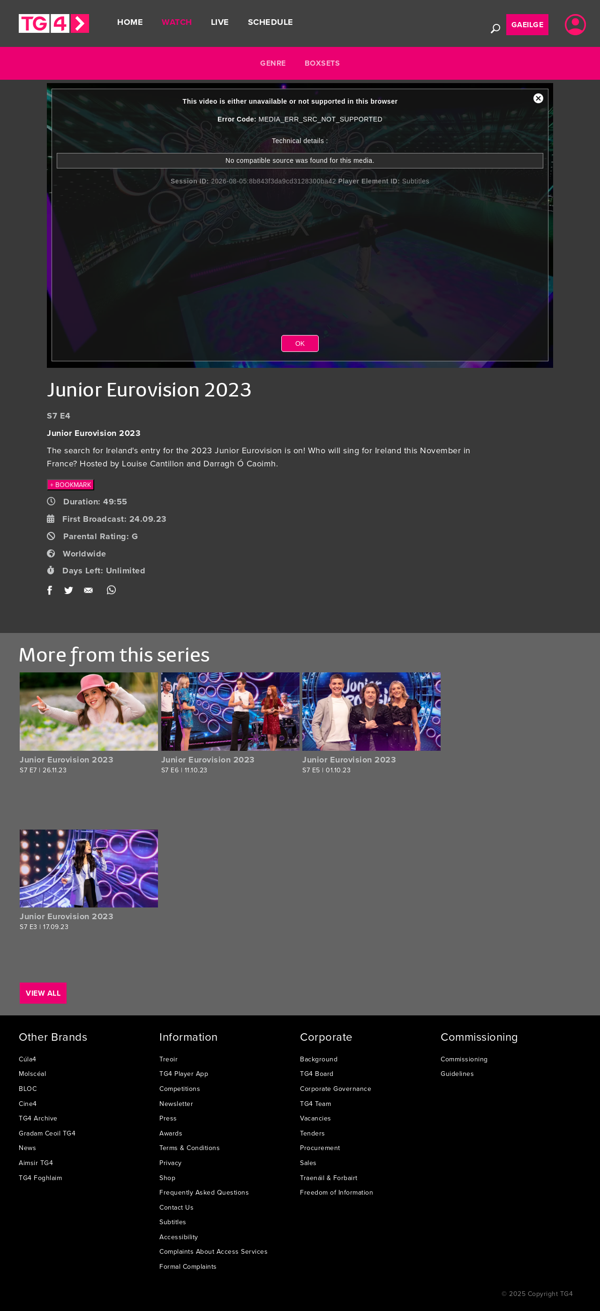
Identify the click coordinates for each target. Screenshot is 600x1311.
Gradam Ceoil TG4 (47, 1133)
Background (319, 1059)
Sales (308, 1162)
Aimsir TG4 (36, 1162)
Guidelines (457, 1073)
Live (220, 22)
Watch (177, 22)
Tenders (312, 1133)
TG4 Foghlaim (40, 1177)
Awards (170, 1133)
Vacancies (315, 1118)
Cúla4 (28, 1059)
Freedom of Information (336, 1192)
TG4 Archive (38, 1118)
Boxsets (322, 63)
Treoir (168, 1059)
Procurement (320, 1147)
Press (168, 1118)
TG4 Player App (183, 1073)
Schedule (270, 22)
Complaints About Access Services (213, 1251)
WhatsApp (111, 591)
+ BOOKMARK (70, 484)
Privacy (170, 1162)
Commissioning (464, 1059)
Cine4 (28, 1103)
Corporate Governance (335, 1088)
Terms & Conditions (189, 1147)
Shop (167, 1177)
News (27, 1147)
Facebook (53, 591)
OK (300, 343)
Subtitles (173, 1222)
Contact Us (176, 1207)
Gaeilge (527, 24)
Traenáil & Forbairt (329, 1177)
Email (90, 591)
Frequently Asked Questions (204, 1192)
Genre (273, 63)
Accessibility (178, 1237)
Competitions (179, 1088)
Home (130, 22)
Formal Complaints (188, 1266)
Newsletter (176, 1103)
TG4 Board (317, 1073)
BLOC (28, 1088)
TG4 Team (315, 1103)
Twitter (69, 591)
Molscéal (32, 1073)
